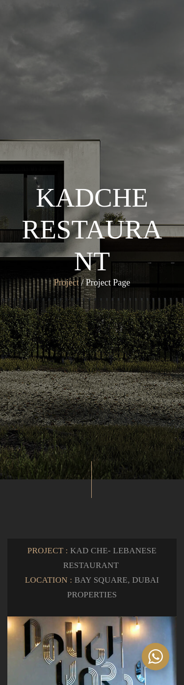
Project (66, 282)
